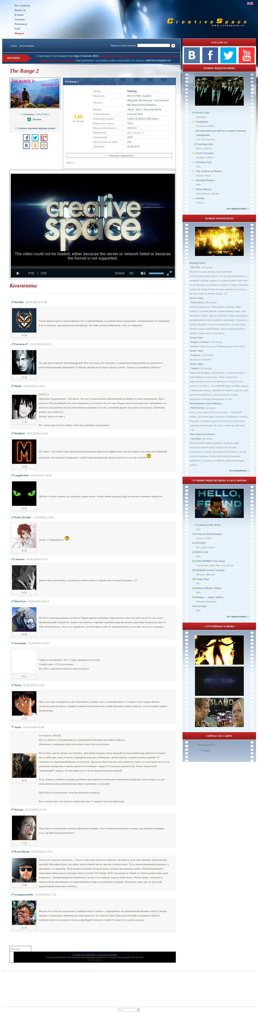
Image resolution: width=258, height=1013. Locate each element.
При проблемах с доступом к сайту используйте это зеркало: (111, 60)
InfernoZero (197, 302)
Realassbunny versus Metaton (206, 403)
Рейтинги (21, 24)
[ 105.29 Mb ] (35, 114)
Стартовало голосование (67, 56)
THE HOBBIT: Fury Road (210, 560)
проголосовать (109, 56)
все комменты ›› (239, 470)
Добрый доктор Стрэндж (210, 569)
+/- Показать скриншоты (119, 155)
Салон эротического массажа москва (65, 957)
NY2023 (200, 542)
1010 (130, 137)
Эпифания (202, 121)
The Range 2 (71, 81)
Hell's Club (202, 551)
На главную (22, 5)
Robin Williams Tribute (209, 588)
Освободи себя (204, 143)
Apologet (196, 438)
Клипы (19, 14)
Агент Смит (203, 112)
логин (13, 45)
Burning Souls (204, 162)
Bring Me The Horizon (139, 100)
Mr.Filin (195, 267)
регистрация (27, 45)
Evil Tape (201, 606)
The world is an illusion (209, 171)
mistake (200, 198)
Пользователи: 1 (206, 744)
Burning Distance (205, 180)
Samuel (195, 368)
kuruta (206, 750)
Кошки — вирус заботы (209, 597)
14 (128, 132)
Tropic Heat (202, 578)
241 (129, 141)
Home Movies (204, 189)
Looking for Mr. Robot (208, 524)
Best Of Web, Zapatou (139, 95)
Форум (19, 33)
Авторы (20, 19)
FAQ (17, 28)
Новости (20, 10)
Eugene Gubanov (200, 341)
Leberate (195, 355)
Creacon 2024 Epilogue (209, 533)
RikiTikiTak (197, 407)
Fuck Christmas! (205, 153)
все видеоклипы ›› (238, 208)
